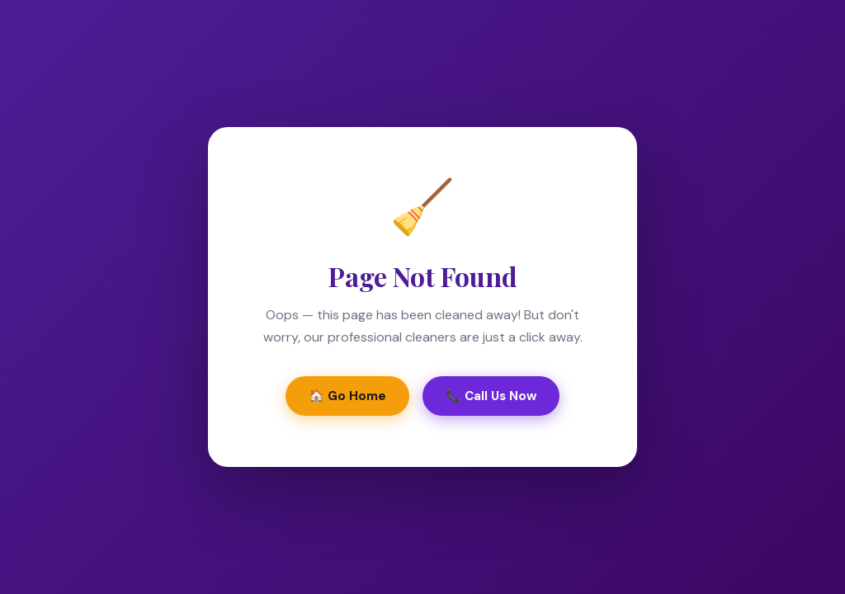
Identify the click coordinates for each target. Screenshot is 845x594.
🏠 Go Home (347, 396)
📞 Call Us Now (491, 396)
